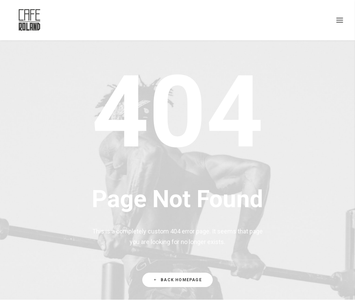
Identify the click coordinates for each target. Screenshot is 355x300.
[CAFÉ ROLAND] (22, 20)
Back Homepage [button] (177, 279)
